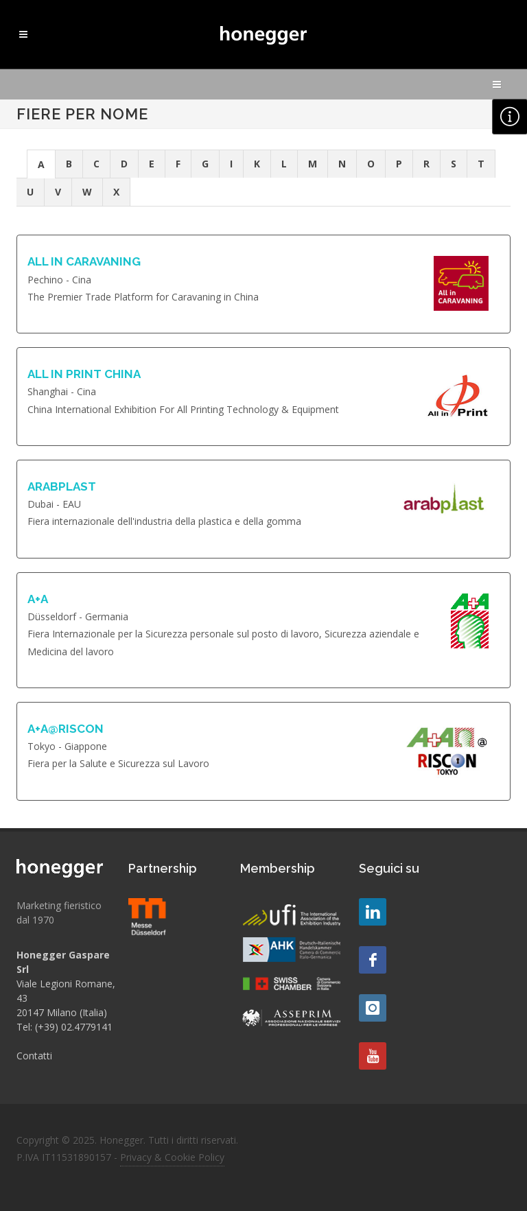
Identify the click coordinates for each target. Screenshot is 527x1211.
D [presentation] (124, 163)
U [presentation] (30, 191)
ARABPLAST (61, 486)
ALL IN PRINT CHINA (84, 374)
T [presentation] (481, 163)
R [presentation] (426, 163)
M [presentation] (312, 163)
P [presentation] (399, 163)
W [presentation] (87, 191)
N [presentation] (342, 163)
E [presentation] (151, 163)
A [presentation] (41, 164)
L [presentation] (284, 163)
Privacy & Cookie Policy (172, 1157)
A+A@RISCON (65, 729)
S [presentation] (453, 163)
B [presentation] (69, 163)
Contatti (34, 1055)
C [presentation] (96, 163)
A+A (37, 599)
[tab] (41, 164)
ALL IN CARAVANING (84, 261)
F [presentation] (178, 163)
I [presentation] (231, 163)
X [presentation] (116, 191)
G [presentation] (205, 163)
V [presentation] (58, 191)
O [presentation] (371, 163)
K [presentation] (257, 163)
